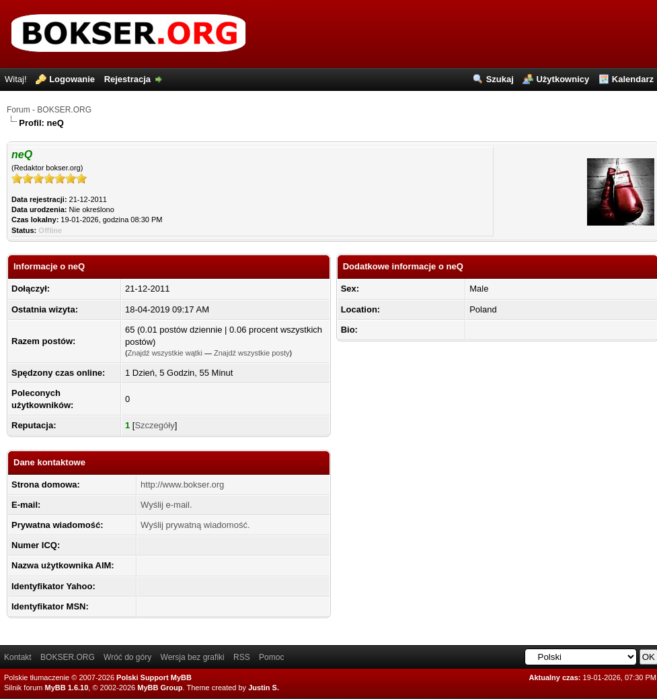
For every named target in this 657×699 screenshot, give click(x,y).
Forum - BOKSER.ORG (49, 109)
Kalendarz (633, 79)
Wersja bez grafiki (193, 657)
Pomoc (271, 657)
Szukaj (500, 79)
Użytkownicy (562, 79)
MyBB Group (159, 688)
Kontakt (18, 657)
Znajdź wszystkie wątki (165, 353)
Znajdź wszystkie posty (251, 353)
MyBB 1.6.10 (67, 688)
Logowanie (72, 79)
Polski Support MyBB (154, 677)
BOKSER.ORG (67, 657)
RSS (241, 657)
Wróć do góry (127, 657)
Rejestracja (127, 79)
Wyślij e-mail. (166, 505)
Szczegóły (154, 425)
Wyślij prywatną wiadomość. (195, 525)
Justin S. (263, 688)
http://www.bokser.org (182, 484)
